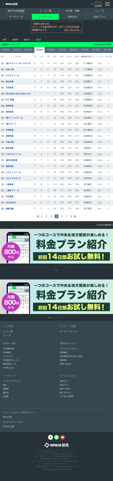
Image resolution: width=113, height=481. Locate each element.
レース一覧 (45, 11)
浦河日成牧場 (11, 160)
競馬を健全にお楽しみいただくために (56, 463)
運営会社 (63, 360)
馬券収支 (72, 16)
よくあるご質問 (66, 396)
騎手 (5, 40)
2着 (41, 56)
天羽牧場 (9, 88)
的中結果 (7, 352)
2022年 (50, 50)
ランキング (8, 356)
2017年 (107, 50)
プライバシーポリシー (69, 349)
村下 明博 (10, 100)
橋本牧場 (9, 148)
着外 (55, 56)
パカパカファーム (13, 154)
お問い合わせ (65, 364)
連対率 (69, 56)
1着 (34, 56)
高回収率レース (9, 364)
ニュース (99, 11)
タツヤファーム (12, 75)
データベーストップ (68, 331)
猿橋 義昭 (10, 209)
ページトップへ (56, 318)
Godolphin (11, 202)
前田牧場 (9, 112)
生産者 (38, 40)
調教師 (15, 40)
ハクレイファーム (13, 172)
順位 (2, 56)
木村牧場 (9, 196)
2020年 (73, 50)
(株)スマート (11, 124)
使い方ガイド (65, 393)
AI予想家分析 (8, 349)
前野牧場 (9, 136)
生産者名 (18, 56)
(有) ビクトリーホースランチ (18, 63)
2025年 (17, 50)
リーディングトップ (11, 381)
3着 (48, 56)
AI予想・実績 (72, 11)
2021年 (62, 50)
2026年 (5, 50)
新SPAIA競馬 (16, 11)
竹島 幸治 (10, 142)
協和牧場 (9, 166)
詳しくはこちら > (73, 30)
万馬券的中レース (10, 360)
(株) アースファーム (14, 118)
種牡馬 (27, 40)
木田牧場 (9, 130)
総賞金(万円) (87, 56)
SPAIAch (8, 426)
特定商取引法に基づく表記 (71, 356)
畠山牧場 (9, 81)
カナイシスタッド (13, 178)
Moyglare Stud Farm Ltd (18, 94)
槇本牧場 (9, 106)
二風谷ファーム (12, 190)
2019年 (84, 50)
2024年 (28, 50)
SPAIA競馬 (53, 469)
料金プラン (64, 385)
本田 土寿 (10, 69)
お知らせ (63, 381)
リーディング (45, 16)
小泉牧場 (9, 184)
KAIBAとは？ (9, 368)
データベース (16, 16)
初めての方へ (65, 389)
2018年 (96, 50)
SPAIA (7, 417)
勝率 (62, 56)
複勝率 (76, 56)
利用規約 (63, 352)
